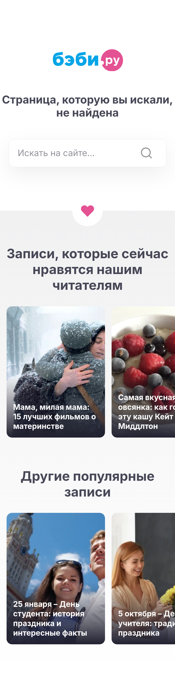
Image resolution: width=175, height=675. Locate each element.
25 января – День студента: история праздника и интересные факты (50, 618)
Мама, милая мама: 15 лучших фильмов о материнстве (54, 416)
